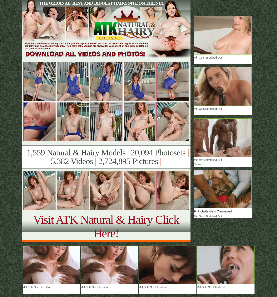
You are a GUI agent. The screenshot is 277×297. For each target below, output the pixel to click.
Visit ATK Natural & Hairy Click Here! (106, 226)
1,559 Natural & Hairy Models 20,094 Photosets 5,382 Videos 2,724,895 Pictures (106, 157)
